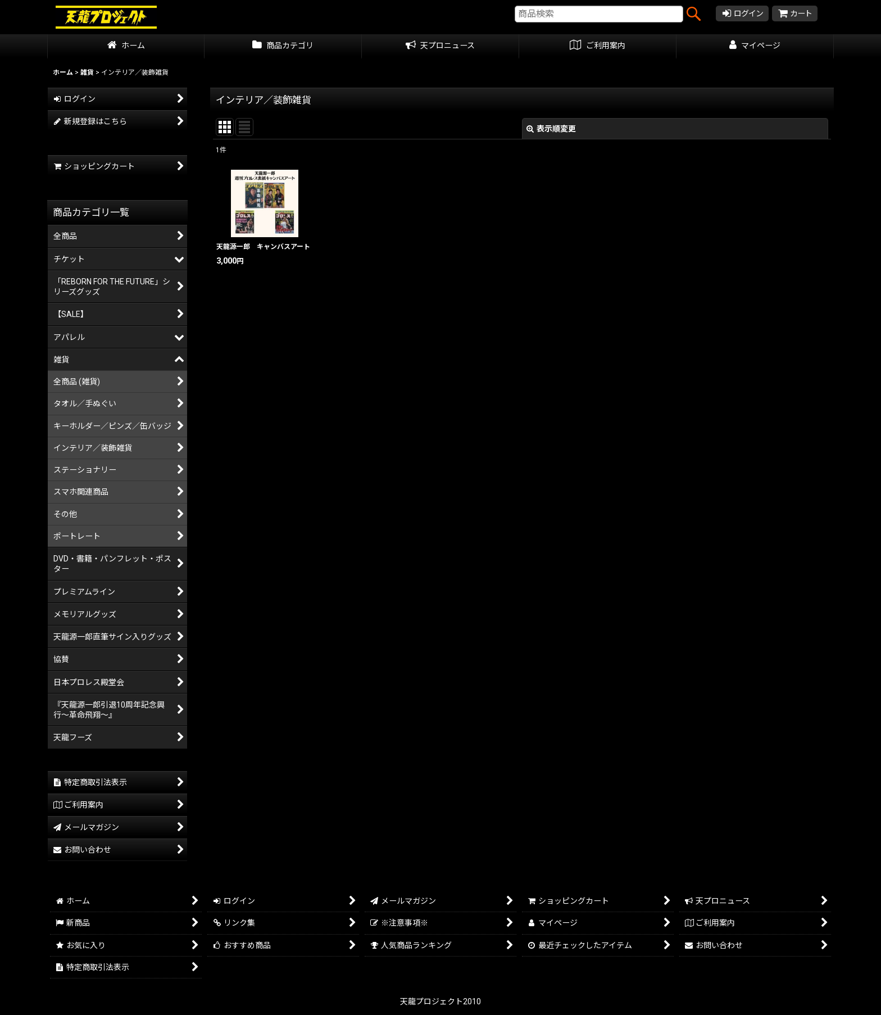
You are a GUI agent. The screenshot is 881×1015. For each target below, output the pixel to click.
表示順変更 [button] (551, 128)
